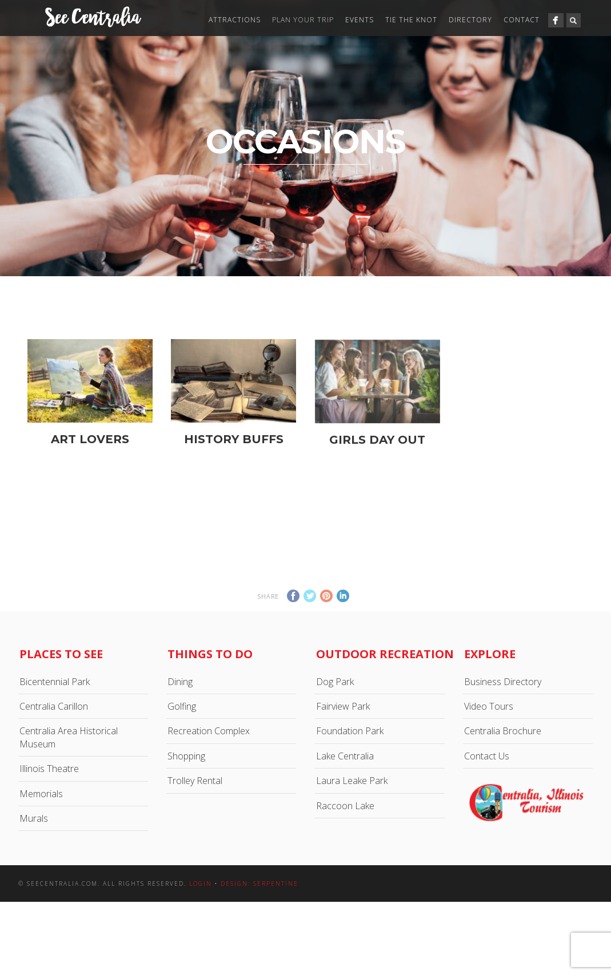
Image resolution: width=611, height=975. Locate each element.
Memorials (41, 793)
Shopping (186, 756)
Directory (470, 20)
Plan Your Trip (303, 20)
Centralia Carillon (53, 706)
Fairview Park (343, 706)
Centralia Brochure (502, 731)
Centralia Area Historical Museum (68, 737)
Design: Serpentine (259, 884)
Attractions (235, 20)
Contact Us (486, 756)
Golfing (181, 706)
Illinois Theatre (49, 768)
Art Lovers (90, 439)
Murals (33, 818)
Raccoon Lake (345, 805)
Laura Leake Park (352, 780)
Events (359, 20)
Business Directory (502, 681)
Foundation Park (350, 731)
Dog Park (335, 681)
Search (573, 20)
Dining (180, 681)
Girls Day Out (377, 448)
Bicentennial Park (54, 681)
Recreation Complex (208, 731)
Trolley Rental (194, 780)
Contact (522, 20)
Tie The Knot (411, 20)
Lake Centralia (345, 756)
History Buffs (233, 439)
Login (200, 884)
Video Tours (488, 706)
